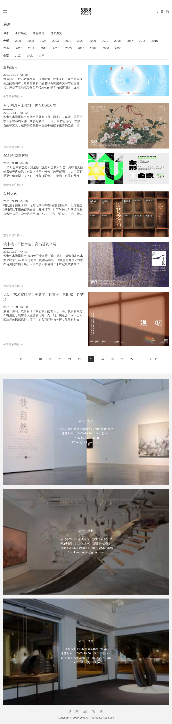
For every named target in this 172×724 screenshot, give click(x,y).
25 (112, 359)
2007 (93, 48)
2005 (118, 48)
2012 (31, 48)
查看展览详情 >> (13, 96)
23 (91, 359)
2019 (105, 40)
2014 (6, 48)
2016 (142, 40)
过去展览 (56, 33)
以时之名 (10, 194)
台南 (42, 55)
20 (59, 359)
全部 (6, 33)
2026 (18, 40)
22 (79, 359)
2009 (68, 48)
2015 (154, 40)
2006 (105, 48)
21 (69, 359)
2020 (92, 40)
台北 (30, 55)
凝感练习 (10, 67)
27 (132, 359)
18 (40, 359)
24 (102, 359)
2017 (130, 40)
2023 (55, 40)
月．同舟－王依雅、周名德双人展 (29, 105)
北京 (18, 55)
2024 (43, 40)
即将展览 (39, 33)
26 (122, 359)
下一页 (153, 359)
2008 (81, 48)
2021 (80, 40)
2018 (117, 40)
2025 (31, 40)
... (30, 359)
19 (50, 359)
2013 (19, 48)
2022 (68, 40)
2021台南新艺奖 (16, 156)
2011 (43, 48)
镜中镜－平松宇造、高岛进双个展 (29, 244)
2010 (56, 48)
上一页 (18, 359)
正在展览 (21, 33)
